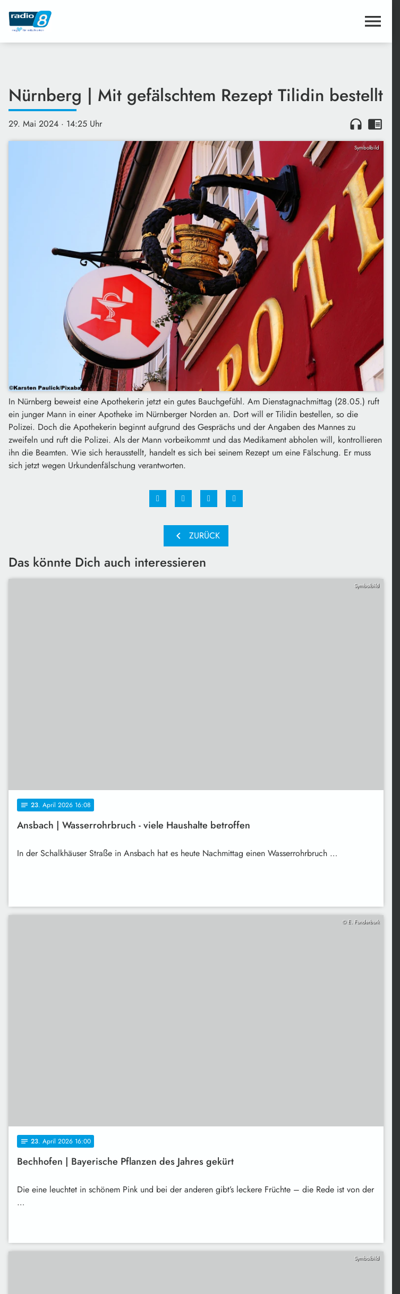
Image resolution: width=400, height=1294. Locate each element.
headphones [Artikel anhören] (355, 124)
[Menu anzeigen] (373, 21)
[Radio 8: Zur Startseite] (102, 21)
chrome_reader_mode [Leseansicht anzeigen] (375, 124)
